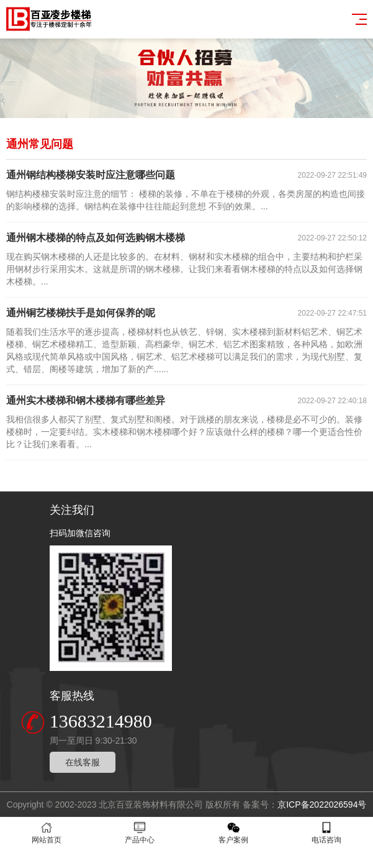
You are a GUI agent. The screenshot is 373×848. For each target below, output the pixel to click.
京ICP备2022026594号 (321, 804)
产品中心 (139, 832)
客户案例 (233, 832)
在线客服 (82, 762)
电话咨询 (326, 832)
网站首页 (46, 832)
